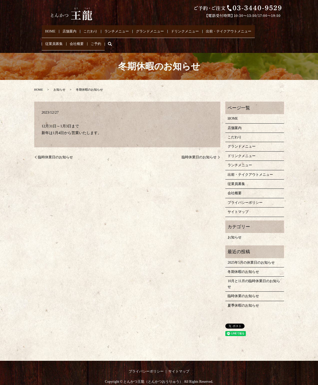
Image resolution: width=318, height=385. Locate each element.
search (113, 37)
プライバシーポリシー (245, 193)
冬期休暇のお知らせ (243, 262)
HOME (50, 29)
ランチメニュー (117, 29)
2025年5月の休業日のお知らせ (251, 253)
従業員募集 (54, 37)
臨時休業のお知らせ (243, 286)
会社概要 (77, 37)
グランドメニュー (151, 29)
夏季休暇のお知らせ (243, 296)
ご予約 (96, 37)
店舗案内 (70, 29)
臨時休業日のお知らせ (55, 147)
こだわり (91, 29)
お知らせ (59, 80)
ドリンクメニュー (186, 29)
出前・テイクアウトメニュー (229, 29)
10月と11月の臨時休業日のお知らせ (254, 274)
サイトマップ (238, 202)
